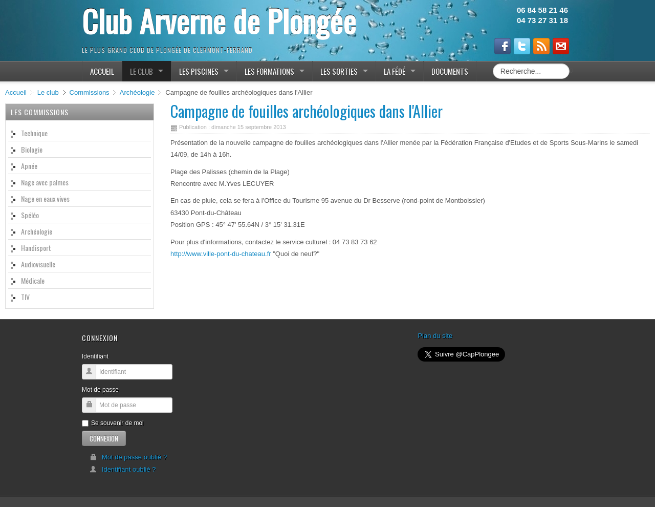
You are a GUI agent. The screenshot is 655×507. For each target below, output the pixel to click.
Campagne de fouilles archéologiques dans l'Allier (306, 110)
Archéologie (137, 92)
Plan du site (435, 336)
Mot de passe (100, 389)
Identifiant (95, 356)
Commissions (90, 92)
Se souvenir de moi (113, 423)
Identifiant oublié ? (123, 469)
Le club (48, 92)
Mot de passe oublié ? (128, 457)
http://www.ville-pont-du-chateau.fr (220, 254)
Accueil (16, 92)
